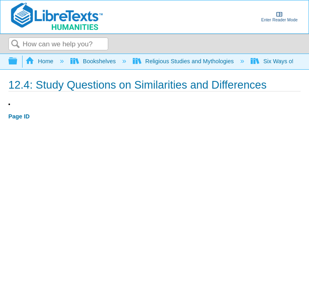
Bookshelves (93, 61)
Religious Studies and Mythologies (184, 61)
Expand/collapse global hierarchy (18, 61)
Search (15, 44)
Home (40, 61)
